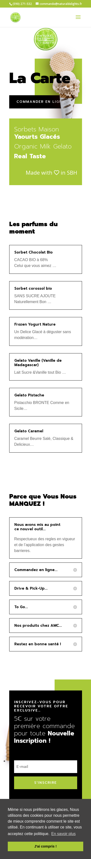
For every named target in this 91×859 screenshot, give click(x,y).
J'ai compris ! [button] (45, 846)
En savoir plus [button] (63, 834)
